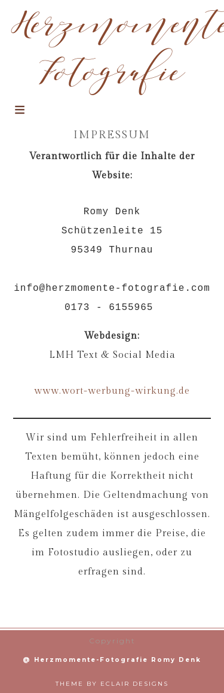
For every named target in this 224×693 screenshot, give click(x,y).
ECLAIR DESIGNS (134, 684)
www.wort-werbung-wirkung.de (112, 391)
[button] (19, 117)
